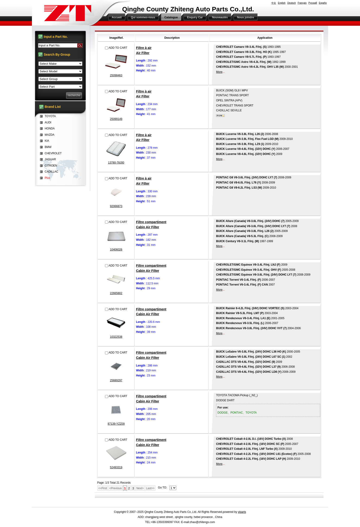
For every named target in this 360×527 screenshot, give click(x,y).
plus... (220, 115)
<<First (102, 488)
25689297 (116, 380)
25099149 (116, 119)
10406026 (116, 249)
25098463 (116, 75)
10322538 (116, 336)
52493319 (116, 467)
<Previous (115, 488)
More (219, 72)
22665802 (116, 293)
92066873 (116, 206)
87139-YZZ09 (116, 423)
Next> (140, 488)
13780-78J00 (116, 162)
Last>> (150, 488)
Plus (47, 178)
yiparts (242, 512)
